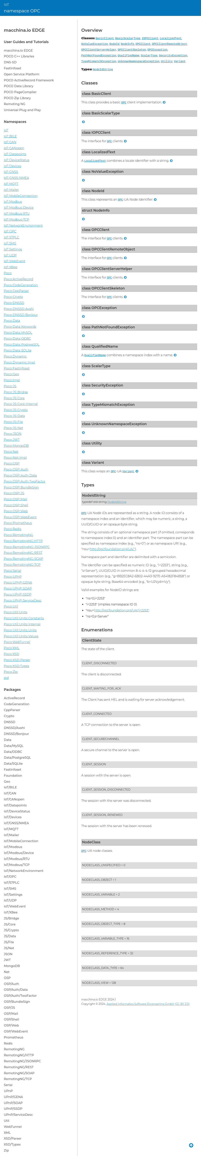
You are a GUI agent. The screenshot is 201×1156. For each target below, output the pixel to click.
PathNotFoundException (98, 55)
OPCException (158, 49)
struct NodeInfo (96, 210)
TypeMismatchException (98, 61)
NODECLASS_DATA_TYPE (99, 968)
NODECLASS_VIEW (95, 983)
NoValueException (94, 44)
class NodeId (93, 191)
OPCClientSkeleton (132, 49)
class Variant (93, 463)
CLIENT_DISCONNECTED (99, 663)
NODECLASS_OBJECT (97, 880)
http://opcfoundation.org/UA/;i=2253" (121, 610)
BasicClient (105, 38)
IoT (6, 4)
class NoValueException (103, 171)
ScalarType (149, 55)
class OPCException (99, 308)
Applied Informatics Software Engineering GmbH (140, 1004)
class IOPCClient (96, 132)
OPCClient (143, 44)
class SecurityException (102, 385)
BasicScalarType (127, 38)
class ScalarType (96, 366)
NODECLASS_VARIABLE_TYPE (103, 938)
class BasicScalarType (101, 113)
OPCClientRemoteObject (169, 44)
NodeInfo (127, 44)
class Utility (92, 443)
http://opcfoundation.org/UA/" (112, 549)
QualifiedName (128, 55)
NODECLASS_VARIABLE (98, 894)
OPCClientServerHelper (98, 49)
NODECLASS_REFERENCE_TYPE (104, 953)
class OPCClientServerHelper (107, 269)
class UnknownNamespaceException (114, 424)
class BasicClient (96, 94)
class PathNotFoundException (108, 327)
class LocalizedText (98, 152)
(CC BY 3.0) (182, 1004)
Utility (166, 61)
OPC (123, 102)
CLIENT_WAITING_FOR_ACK (101, 688)
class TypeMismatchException (108, 405)
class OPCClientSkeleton (103, 288)
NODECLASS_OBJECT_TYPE (101, 924)
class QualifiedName (100, 346)
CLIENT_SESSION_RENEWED (102, 815)
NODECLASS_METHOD (98, 909)
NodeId (114, 44)
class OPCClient (95, 230)
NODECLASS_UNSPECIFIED (101, 865)
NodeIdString (103, 69)
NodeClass (91, 842)
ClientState (91, 640)
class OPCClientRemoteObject (108, 249)
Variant (180, 61)
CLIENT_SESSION (94, 764)
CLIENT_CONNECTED (97, 714)
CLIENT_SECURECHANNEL (100, 739)
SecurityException (173, 55)
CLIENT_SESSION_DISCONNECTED (106, 789)
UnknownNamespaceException (138, 61)
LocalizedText (170, 38)
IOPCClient (150, 38)
